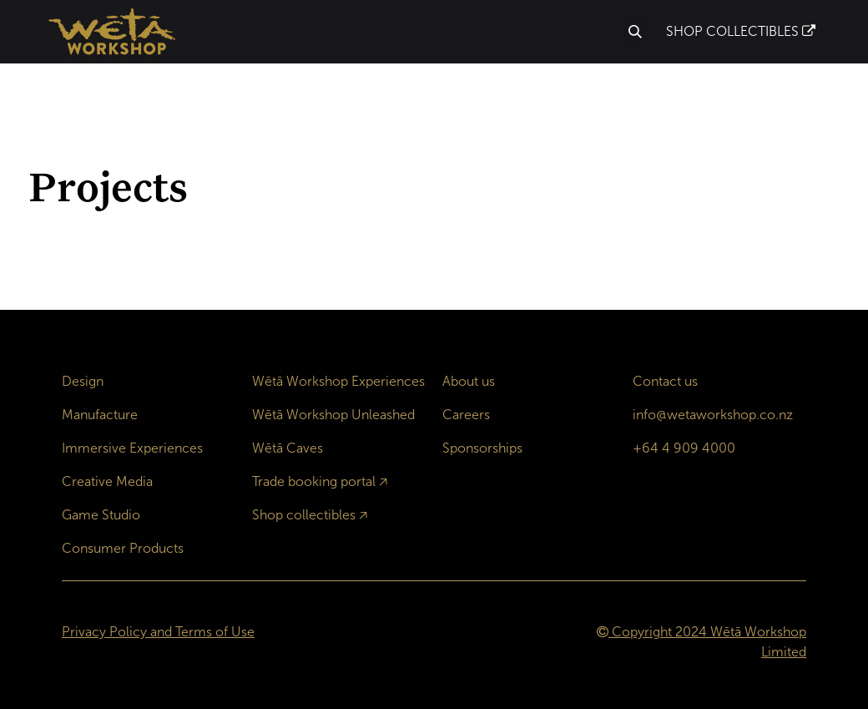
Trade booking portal (314, 481)
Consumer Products (123, 548)
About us (468, 381)
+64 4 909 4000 (684, 448)
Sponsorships (482, 448)
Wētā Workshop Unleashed (333, 415)
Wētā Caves (287, 448)
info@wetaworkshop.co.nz (713, 415)
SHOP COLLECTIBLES (740, 31)
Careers (466, 415)
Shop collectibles (304, 515)
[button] (635, 31)
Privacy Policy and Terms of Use (158, 632)
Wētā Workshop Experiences (338, 381)
